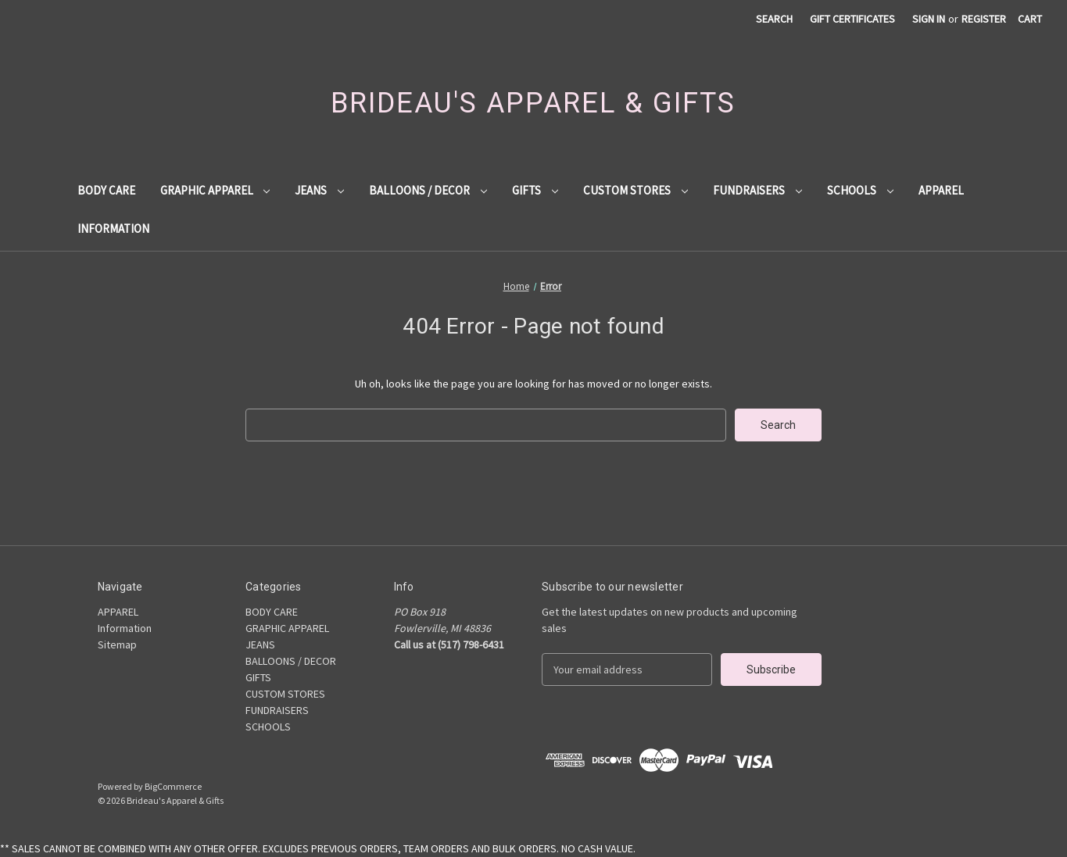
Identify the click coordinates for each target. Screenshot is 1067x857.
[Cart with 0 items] (1030, 19)
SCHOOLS (860, 190)
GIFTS (535, 190)
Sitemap (117, 644)
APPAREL (941, 190)
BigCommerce (173, 786)
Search (774, 19)
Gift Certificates (852, 19)
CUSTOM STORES (635, 190)
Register (983, 19)
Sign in (928, 19)
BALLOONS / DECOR (428, 190)
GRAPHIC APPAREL (215, 190)
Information (113, 228)
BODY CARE (106, 190)
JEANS (319, 190)
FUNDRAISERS (757, 190)
